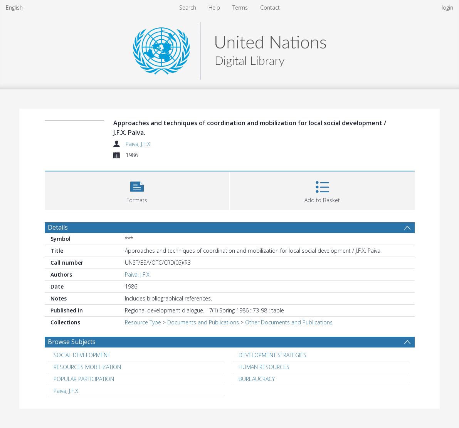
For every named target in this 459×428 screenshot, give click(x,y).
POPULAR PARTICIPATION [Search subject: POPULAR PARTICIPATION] (84, 379)
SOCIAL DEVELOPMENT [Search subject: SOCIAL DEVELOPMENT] (82, 355)
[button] (137, 189)
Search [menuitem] (187, 7)
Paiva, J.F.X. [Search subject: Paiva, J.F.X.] (66, 390)
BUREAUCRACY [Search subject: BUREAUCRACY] (257, 379)
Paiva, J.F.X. (138, 144)
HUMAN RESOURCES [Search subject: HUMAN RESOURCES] (264, 367)
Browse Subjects (72, 341)
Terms (240, 7)
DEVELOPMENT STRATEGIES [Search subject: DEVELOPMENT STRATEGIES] (272, 355)
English (14, 7)
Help (214, 7)
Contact (270, 7)
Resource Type (143, 322)
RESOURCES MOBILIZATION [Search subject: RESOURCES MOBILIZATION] (87, 367)
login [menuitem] (447, 7)
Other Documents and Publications (289, 322)
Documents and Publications (203, 322)
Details (58, 227)
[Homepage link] (229, 49)
